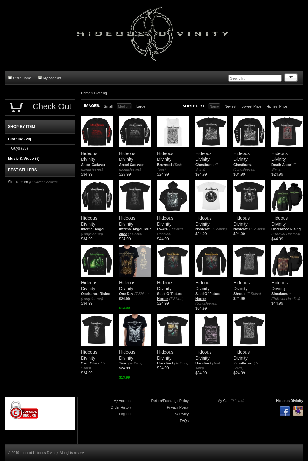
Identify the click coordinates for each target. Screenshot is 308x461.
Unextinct (165, 363)
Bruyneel (164, 164)
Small (108, 106)
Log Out (125, 414)
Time (123, 363)
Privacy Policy (178, 407)
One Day (126, 293)
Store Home (20, 78)
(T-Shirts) (135, 234)
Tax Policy (181, 414)
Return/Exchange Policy (170, 401)
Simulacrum (281, 293)
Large (140, 106)
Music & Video (24, 158)
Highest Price (276, 106)
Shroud (239, 293)
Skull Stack (90, 363)
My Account (49, 78)
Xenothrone (243, 363)
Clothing (100, 93)
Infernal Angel (92, 229)
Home (85, 93)
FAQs (184, 421)
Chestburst (204, 164)
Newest (230, 106)
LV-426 (162, 229)
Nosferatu (203, 229)
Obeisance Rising (286, 229)
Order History (121, 407)
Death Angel (281, 164)
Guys (19, 148)
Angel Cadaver (93, 164)
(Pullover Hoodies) (285, 234)
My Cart (224, 401)
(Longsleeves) (92, 169)
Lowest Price (251, 106)
